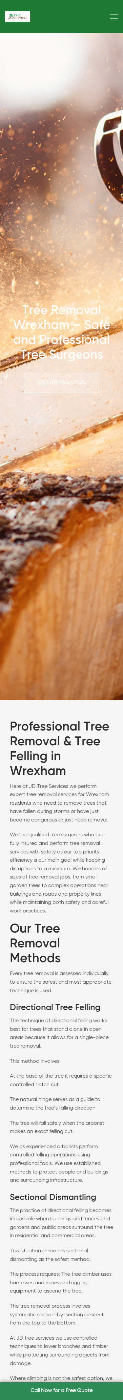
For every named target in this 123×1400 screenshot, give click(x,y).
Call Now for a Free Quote (61, 1390)
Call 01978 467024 (61, 383)
